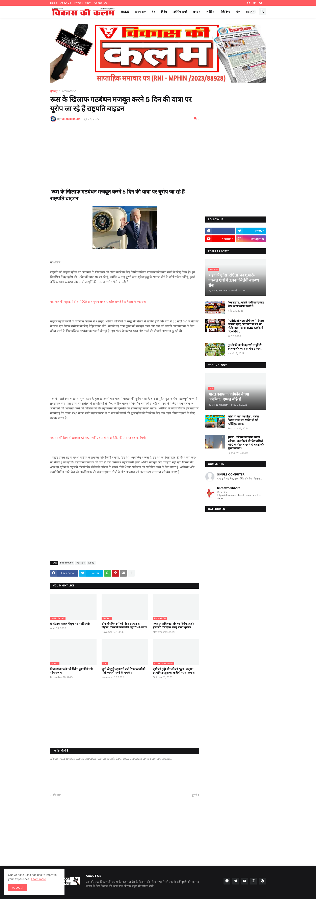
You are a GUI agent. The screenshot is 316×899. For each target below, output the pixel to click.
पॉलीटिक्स (225, 11)
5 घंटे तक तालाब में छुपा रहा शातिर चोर (70, 623)
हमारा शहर (140, 11)
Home (53, 2)
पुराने (194, 795)
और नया (56, 795)
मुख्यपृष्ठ (54, 91)
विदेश (164, 11)
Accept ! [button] (17, 887)
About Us (65, 2)
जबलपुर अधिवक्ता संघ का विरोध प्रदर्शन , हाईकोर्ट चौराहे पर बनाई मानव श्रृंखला (174, 625)
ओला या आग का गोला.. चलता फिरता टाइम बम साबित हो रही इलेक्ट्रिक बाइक (243, 420)
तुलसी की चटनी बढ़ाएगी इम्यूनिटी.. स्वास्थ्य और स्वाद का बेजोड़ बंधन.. (245, 346)
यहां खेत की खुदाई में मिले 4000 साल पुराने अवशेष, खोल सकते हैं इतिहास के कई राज (98, 301)
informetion (68, 91)
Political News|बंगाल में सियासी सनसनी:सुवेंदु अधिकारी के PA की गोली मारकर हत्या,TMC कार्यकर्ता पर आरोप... (246, 326)
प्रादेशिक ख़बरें (180, 11)
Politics (80, 562)
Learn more (38, 879)
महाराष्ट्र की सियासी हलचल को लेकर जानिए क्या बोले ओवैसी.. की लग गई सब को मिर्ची (98, 438)
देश (153, 11)
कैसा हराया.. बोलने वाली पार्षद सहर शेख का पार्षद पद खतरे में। (246, 304)
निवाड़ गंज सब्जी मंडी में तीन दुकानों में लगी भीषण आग (71, 670)
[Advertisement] (124, 155)
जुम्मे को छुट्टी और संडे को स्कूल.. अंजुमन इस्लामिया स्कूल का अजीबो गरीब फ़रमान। (174, 670)
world (91, 562)
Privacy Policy (82, 2)
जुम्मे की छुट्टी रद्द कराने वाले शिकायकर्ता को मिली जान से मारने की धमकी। (123, 670)
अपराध (196, 11)
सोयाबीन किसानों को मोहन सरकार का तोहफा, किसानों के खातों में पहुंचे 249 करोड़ (124, 625)
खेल (238, 11)
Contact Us (100, 2)
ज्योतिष (210, 11)
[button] (252, 12)
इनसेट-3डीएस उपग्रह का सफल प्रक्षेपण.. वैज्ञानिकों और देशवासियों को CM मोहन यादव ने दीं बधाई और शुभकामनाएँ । (246, 442)
